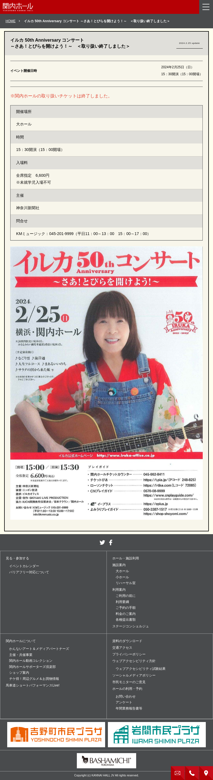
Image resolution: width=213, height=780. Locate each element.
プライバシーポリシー (129, 654)
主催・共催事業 (20, 655)
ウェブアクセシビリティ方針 (134, 661)
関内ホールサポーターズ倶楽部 (32, 667)
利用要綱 (122, 602)
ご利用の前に (126, 596)
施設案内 (119, 565)
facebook (110, 542)
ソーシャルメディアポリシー (134, 675)
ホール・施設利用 (125, 558)
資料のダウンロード (127, 641)
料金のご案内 (126, 614)
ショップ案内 (19, 673)
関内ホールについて (21, 641)
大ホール (122, 571)
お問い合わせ (126, 696)
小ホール (122, 577)
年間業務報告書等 (129, 708)
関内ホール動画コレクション (30, 661)
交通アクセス (122, 648)
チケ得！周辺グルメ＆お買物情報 (34, 679)
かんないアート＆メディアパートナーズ (39, 649)
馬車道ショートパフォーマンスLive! (32, 685)
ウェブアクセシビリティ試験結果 (141, 669)
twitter (102, 542)
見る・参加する (17, 558)
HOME (11, 21)
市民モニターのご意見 (129, 682)
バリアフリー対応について (29, 572)
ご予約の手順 (126, 608)
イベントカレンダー (24, 566)
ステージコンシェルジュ (130, 626)
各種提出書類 (126, 620)
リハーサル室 (126, 583)
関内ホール (18, 7)
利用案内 (119, 590)
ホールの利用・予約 (127, 689)
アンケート (124, 702)
